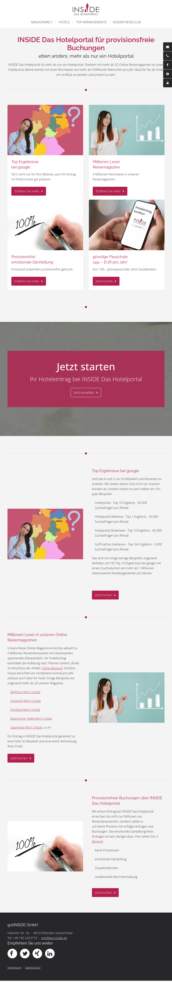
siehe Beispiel (52, 669)
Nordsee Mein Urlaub (26, 711)
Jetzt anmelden (84, 393)
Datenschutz (33, 969)
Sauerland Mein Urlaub (27, 729)
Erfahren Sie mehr (27, 192)
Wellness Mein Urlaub (26, 693)
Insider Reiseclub (127, 22)
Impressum (15, 969)
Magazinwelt (41, 22)
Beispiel (97, 843)
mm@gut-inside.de (55, 939)
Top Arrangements (91, 22)
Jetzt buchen (104, 281)
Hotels (64, 22)
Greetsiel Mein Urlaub (26, 702)
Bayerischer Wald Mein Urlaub (32, 720)
